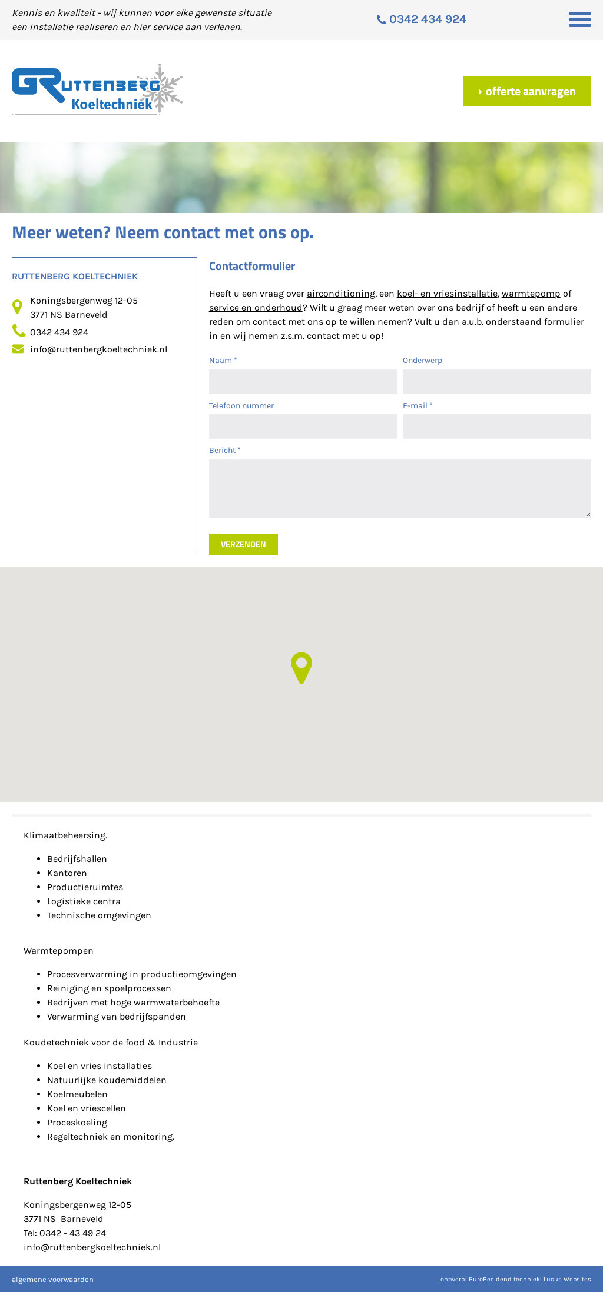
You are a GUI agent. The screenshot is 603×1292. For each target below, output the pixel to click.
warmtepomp (531, 293)
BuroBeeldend (490, 1279)
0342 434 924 (59, 332)
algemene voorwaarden (53, 1279)
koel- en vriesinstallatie (447, 293)
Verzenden (243, 544)
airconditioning (341, 293)
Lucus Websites (567, 1279)
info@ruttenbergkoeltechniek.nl (98, 349)
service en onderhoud (256, 307)
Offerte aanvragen (527, 91)
